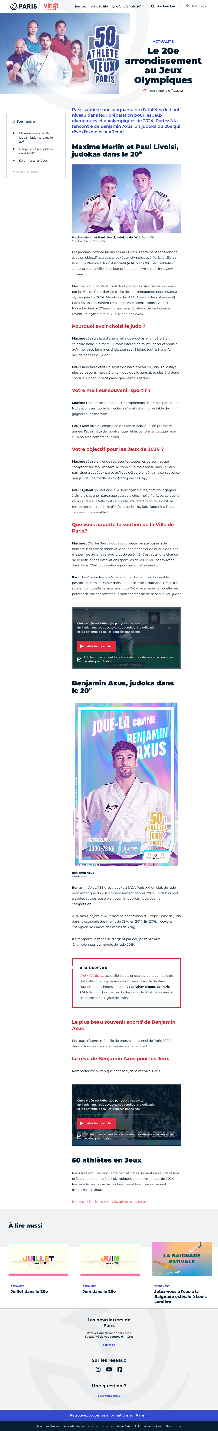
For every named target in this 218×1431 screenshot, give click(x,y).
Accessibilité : (88, 1426)
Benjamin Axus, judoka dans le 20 (36, 151)
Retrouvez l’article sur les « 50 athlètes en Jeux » (109, 1202)
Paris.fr (142, 1415)
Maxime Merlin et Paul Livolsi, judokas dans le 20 (36, 137)
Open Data (124, 1426)
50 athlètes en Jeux (33, 161)
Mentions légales (48, 1426)
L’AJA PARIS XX (92, 976)
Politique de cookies (148, 1426)
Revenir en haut (27, 171)
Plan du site (173, 1426)
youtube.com (130, 623)
